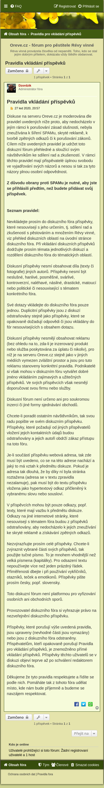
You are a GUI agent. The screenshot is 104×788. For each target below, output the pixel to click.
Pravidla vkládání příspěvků (35, 62)
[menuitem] (16, 6)
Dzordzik (25, 85)
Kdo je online (19, 744)
